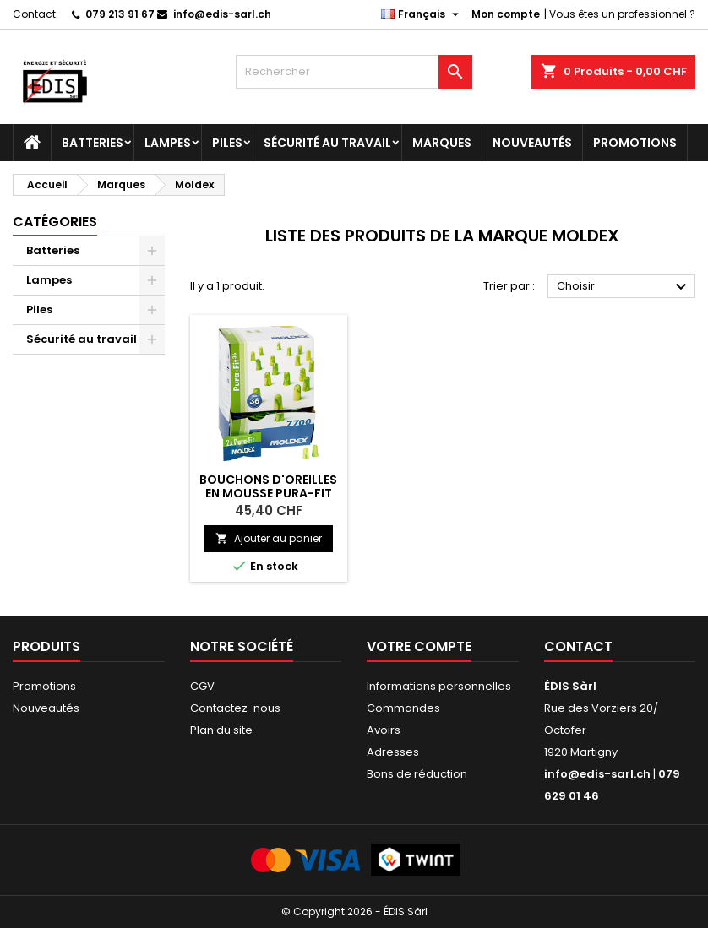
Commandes (403, 708)
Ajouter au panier (268, 538)
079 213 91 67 (120, 14)
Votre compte (419, 646)
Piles (227, 142)
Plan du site (221, 730)
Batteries (92, 142)
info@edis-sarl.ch (222, 14)
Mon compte (505, 14)
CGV (202, 686)
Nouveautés (532, 142)
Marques (441, 142)
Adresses (393, 752)
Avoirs (383, 730)
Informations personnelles (439, 686)
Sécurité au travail (327, 142)
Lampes (167, 142)
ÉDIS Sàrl (570, 686)
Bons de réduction (417, 774)
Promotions (635, 142)
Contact (34, 14)
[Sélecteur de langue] (422, 14)
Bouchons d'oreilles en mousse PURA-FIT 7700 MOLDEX (268, 493)
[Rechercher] (353, 72)
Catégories (55, 221)
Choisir (624, 287)
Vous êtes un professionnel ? (622, 14)
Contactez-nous (235, 708)
